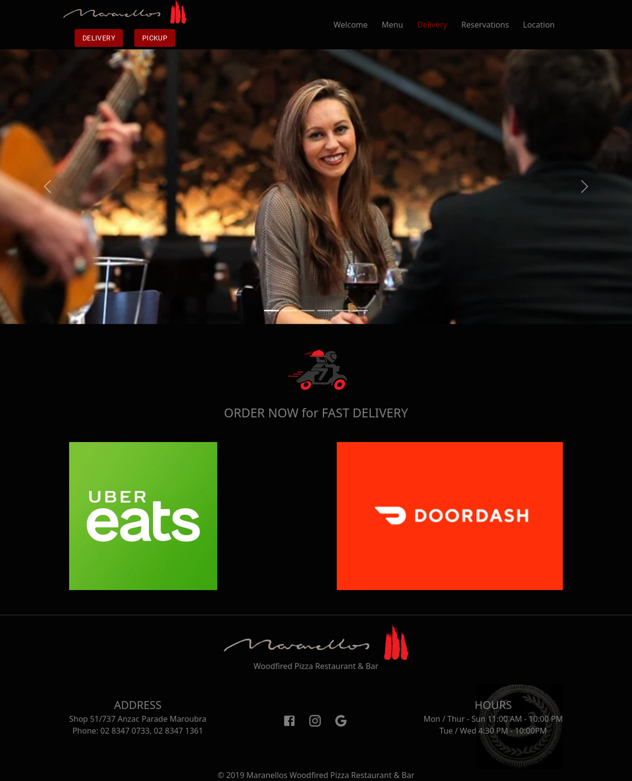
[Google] (341, 720)
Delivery (99, 38)
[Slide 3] (307, 310)
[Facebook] (289, 720)
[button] (47, 186)
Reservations (492, 24)
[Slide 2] (289, 310)
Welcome (358, 24)
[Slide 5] (342, 310)
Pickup (154, 38)
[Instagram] (315, 720)
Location (546, 24)
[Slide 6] (360, 310)
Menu (399, 24)
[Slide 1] (271, 310)
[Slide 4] (324, 310)
